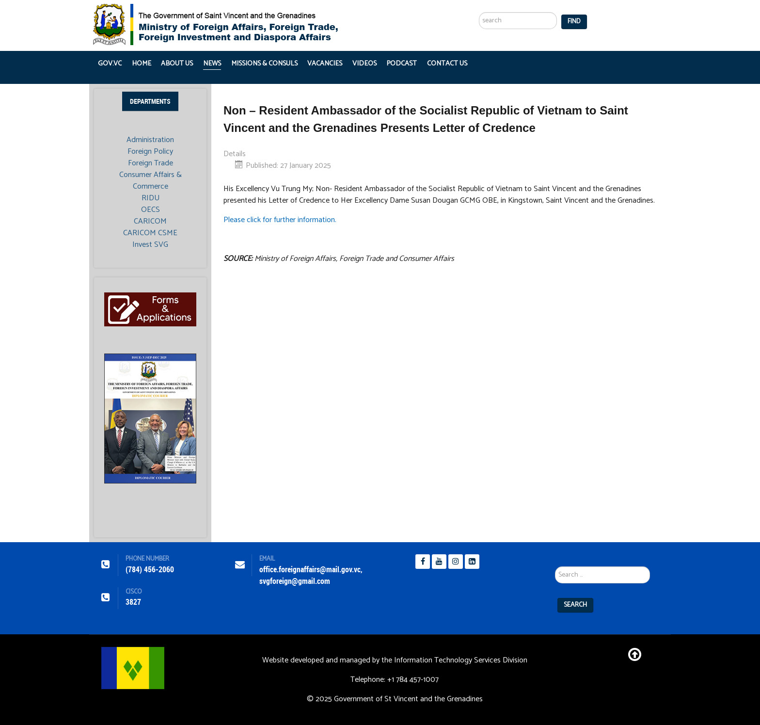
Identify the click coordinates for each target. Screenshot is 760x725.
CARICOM (150, 221)
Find (574, 21)
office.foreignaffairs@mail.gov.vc (310, 569)
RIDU (150, 198)
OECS (150, 210)
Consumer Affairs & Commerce (150, 181)
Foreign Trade (150, 163)
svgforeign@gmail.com (294, 581)
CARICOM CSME (150, 233)
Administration (150, 140)
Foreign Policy (150, 152)
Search (575, 605)
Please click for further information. (279, 219)
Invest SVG (150, 245)
